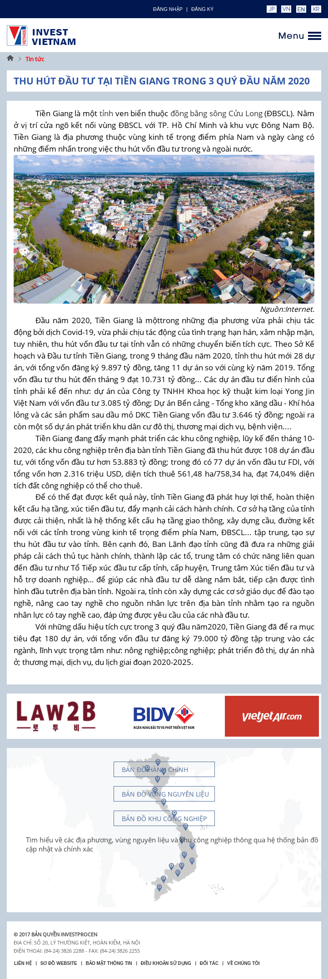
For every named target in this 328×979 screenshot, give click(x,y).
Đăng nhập (168, 9)
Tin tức (34, 59)
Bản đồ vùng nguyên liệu (165, 794)
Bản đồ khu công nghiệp (164, 818)
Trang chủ (10, 59)
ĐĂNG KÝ (202, 9)
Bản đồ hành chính (155, 769)
